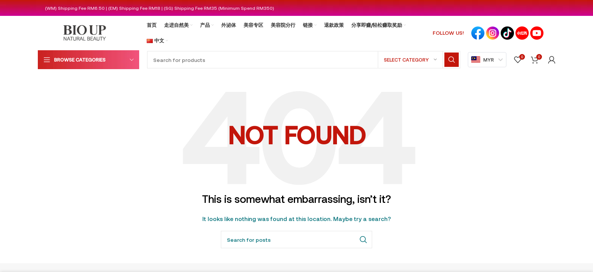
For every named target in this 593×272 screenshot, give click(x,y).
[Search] (303, 59)
